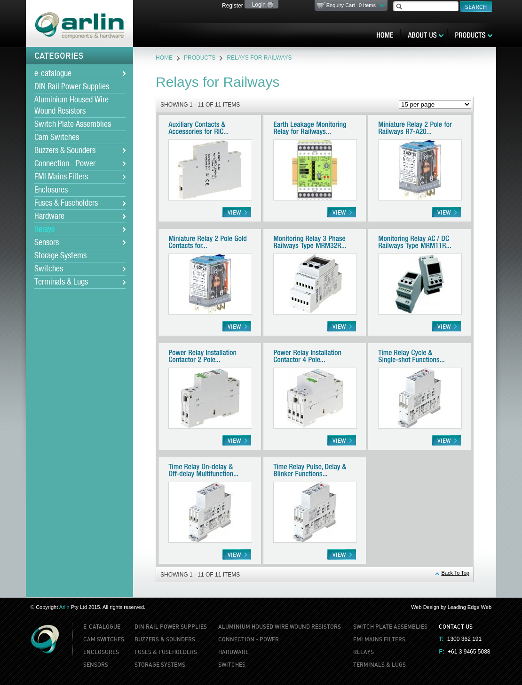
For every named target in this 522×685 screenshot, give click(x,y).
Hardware (49, 216)
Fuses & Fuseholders (66, 203)
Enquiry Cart (351, 5)
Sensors (46, 243)
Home (164, 57)
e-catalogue (52, 73)
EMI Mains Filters (61, 177)
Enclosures (51, 190)
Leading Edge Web (469, 607)
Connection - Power (64, 164)
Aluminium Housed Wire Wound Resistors (71, 105)
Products (199, 57)
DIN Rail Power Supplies (71, 87)
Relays (44, 229)
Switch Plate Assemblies (72, 124)
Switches (48, 269)
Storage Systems (60, 256)
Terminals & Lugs (61, 282)
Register (232, 5)
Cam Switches (56, 137)
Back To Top (455, 573)
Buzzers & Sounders (64, 150)
